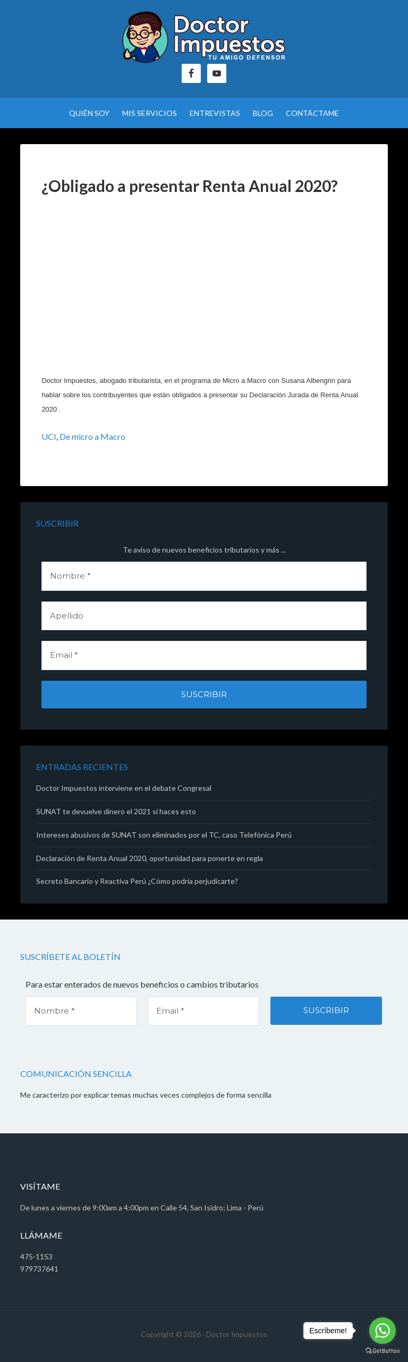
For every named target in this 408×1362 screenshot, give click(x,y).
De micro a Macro (92, 436)
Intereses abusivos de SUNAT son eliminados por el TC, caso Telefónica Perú (164, 834)
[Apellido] (203, 616)
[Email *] (203, 655)
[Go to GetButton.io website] (383, 1351)
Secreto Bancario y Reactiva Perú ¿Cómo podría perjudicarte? (137, 880)
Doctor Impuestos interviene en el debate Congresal (123, 787)
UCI (48, 436)
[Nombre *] (203, 576)
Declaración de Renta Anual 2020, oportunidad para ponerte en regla (149, 858)
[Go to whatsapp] (382, 1330)
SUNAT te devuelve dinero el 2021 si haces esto (116, 811)
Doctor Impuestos (203, 37)
